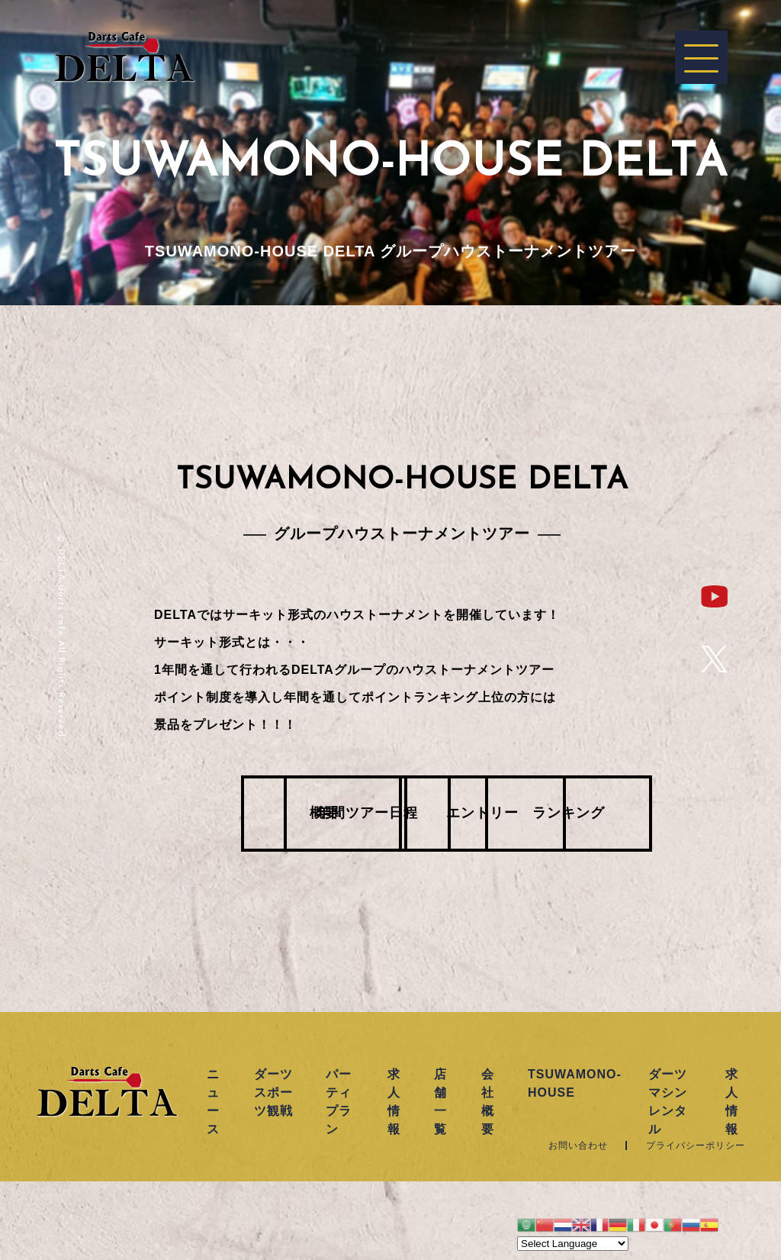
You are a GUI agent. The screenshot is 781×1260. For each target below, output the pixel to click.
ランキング (665, 814)
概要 (138, 814)
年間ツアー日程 (314, 814)
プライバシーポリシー (695, 1145)
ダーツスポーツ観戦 (273, 1092)
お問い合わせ (578, 1145)
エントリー (490, 814)
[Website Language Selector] (572, 1243)
